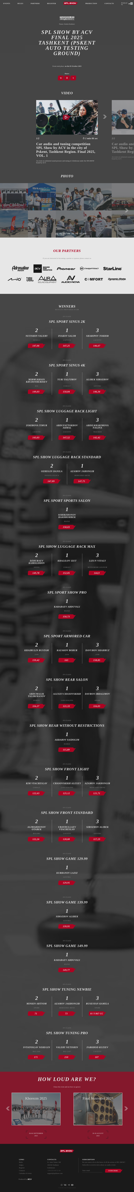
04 (69, 233)
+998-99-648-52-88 (54, 1170)
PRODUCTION (91, 3)
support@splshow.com (55, 1173)
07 (81, 233)
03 (65, 233)
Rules (20, 3)
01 (57, 233)
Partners (35, 3)
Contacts (109, 3)
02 (61, 233)
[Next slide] (105, 117)
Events (6, 3)
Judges (21, 1165)
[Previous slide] (7, 210)
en (131, 3)
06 (77, 233)
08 (85, 233)
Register (51, 3)
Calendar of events (25, 1173)
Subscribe (113, 1171)
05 (73, 233)
